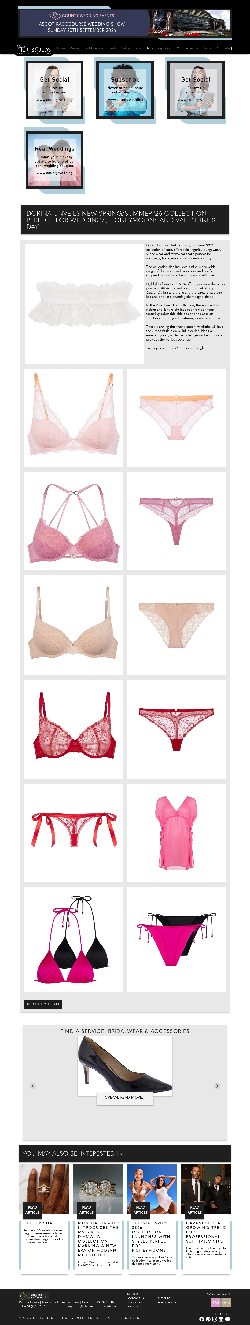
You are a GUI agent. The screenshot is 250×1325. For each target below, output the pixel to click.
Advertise (192, 48)
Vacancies (135, 1303)
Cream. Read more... (125, 1098)
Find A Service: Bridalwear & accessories (125, 1031)
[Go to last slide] (33, 1086)
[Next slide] (217, 1086)
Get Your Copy (131, 48)
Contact (208, 48)
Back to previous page (43, 1004)
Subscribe (223, 48)
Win (178, 48)
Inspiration (164, 48)
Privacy (133, 1307)
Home (61, 48)
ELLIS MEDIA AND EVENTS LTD (63, 1318)
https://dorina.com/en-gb (185, 348)
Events (112, 48)
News (149, 48)
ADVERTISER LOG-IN (218, 1294)
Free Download (168, 1303)
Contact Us (136, 1298)
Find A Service (93, 48)
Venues (74, 48)
